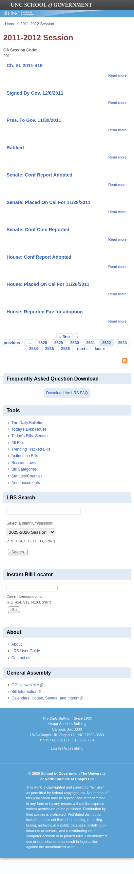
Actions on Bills (24, 456)
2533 (122, 343)
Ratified (15, 147)
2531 (90, 343)
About (16, 644)
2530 (74, 343)
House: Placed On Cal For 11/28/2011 (48, 284)
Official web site (27, 685)
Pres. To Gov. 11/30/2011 (34, 120)
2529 (58, 343)
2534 (33, 348)
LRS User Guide (25, 651)
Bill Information (26, 691)
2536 (65, 348)
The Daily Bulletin (26, 422)
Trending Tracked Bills (30, 449)
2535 (49, 348)
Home (10, 24)
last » (100, 348)
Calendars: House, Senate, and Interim (47, 698)
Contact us (20, 658)
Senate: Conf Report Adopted (39, 174)
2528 (42, 343)
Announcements (25, 482)
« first (64, 337)
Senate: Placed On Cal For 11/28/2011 (48, 202)
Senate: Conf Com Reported (38, 229)
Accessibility (73, 748)
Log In (56, 748)
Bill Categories (24, 469)
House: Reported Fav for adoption (45, 311)
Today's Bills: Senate (29, 436)
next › (82, 348)
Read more (117, 75)
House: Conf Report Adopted (39, 257)
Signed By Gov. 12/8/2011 (35, 93)
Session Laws (23, 462)
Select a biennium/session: (30, 523)
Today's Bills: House (29, 429)
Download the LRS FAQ (67, 393)
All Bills (17, 442)
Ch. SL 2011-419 (25, 65)
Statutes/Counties (27, 476)
